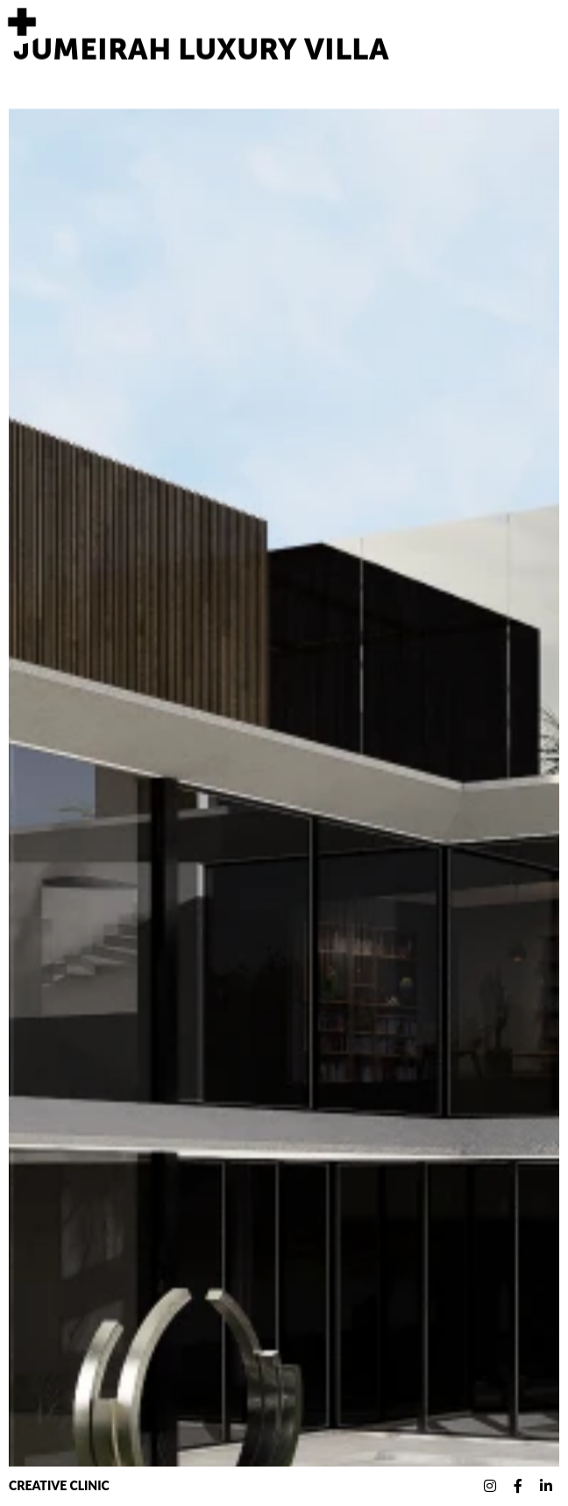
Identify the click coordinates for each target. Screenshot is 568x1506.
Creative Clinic (59, 1485)
